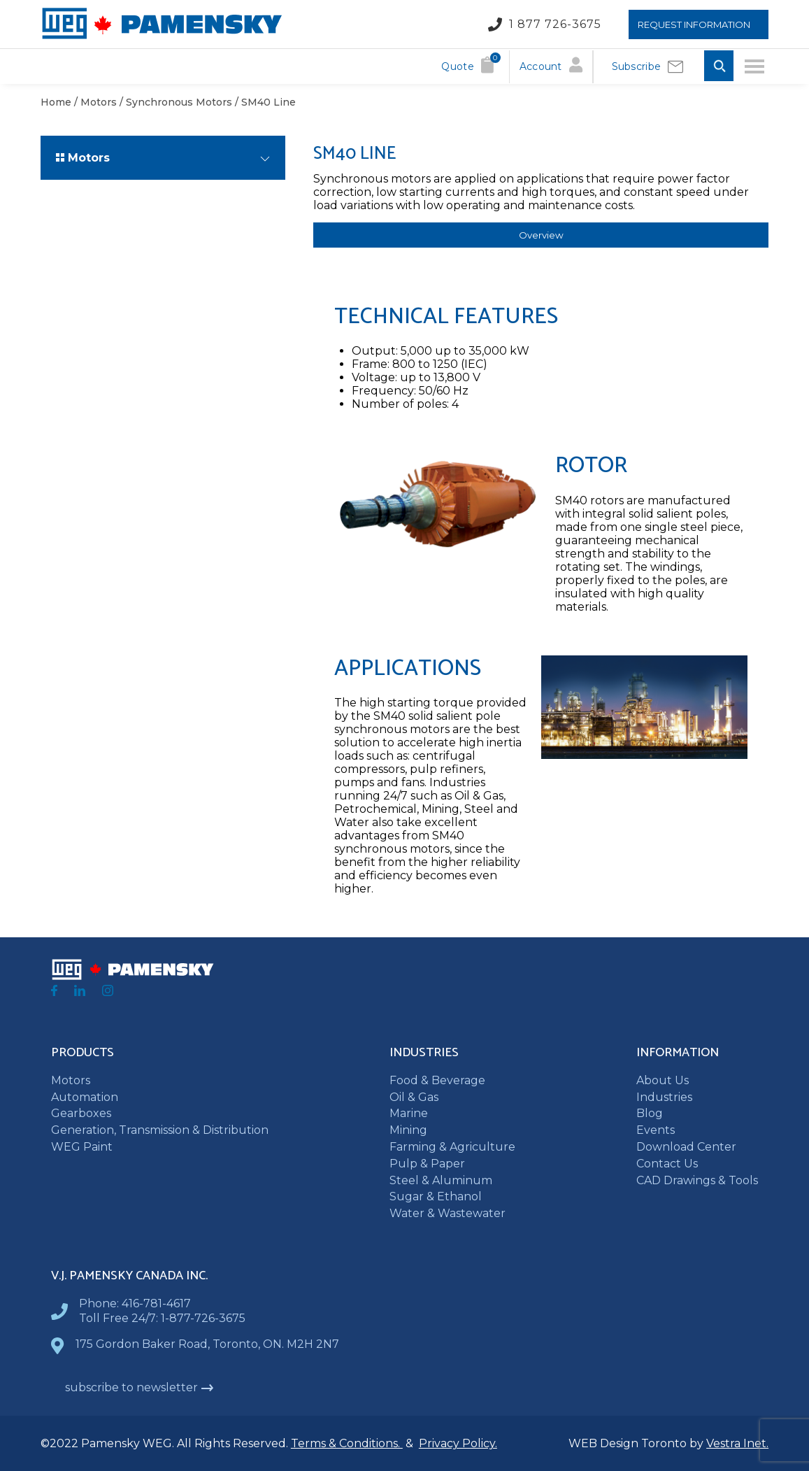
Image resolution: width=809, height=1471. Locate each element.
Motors (70, 1080)
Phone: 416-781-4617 (135, 1303)
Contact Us (667, 1163)
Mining (408, 1130)
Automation (84, 1097)
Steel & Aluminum (440, 1180)
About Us (662, 1080)
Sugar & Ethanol (435, 1196)
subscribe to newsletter (139, 1387)
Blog (649, 1113)
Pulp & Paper (427, 1163)
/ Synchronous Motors (174, 102)
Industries (664, 1097)
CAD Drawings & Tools (697, 1180)
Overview (541, 235)
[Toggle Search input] (718, 66)
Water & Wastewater (447, 1213)
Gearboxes (81, 1113)
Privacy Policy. (458, 1443)
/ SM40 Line (264, 102)
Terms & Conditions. (347, 1443)
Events (655, 1130)
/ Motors (94, 102)
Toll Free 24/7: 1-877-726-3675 (162, 1318)
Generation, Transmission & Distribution (160, 1130)
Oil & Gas (413, 1097)
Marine (408, 1113)
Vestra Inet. (737, 1443)
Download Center (686, 1146)
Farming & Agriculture (452, 1146)
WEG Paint (82, 1146)
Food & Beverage (437, 1080)
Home (56, 102)
